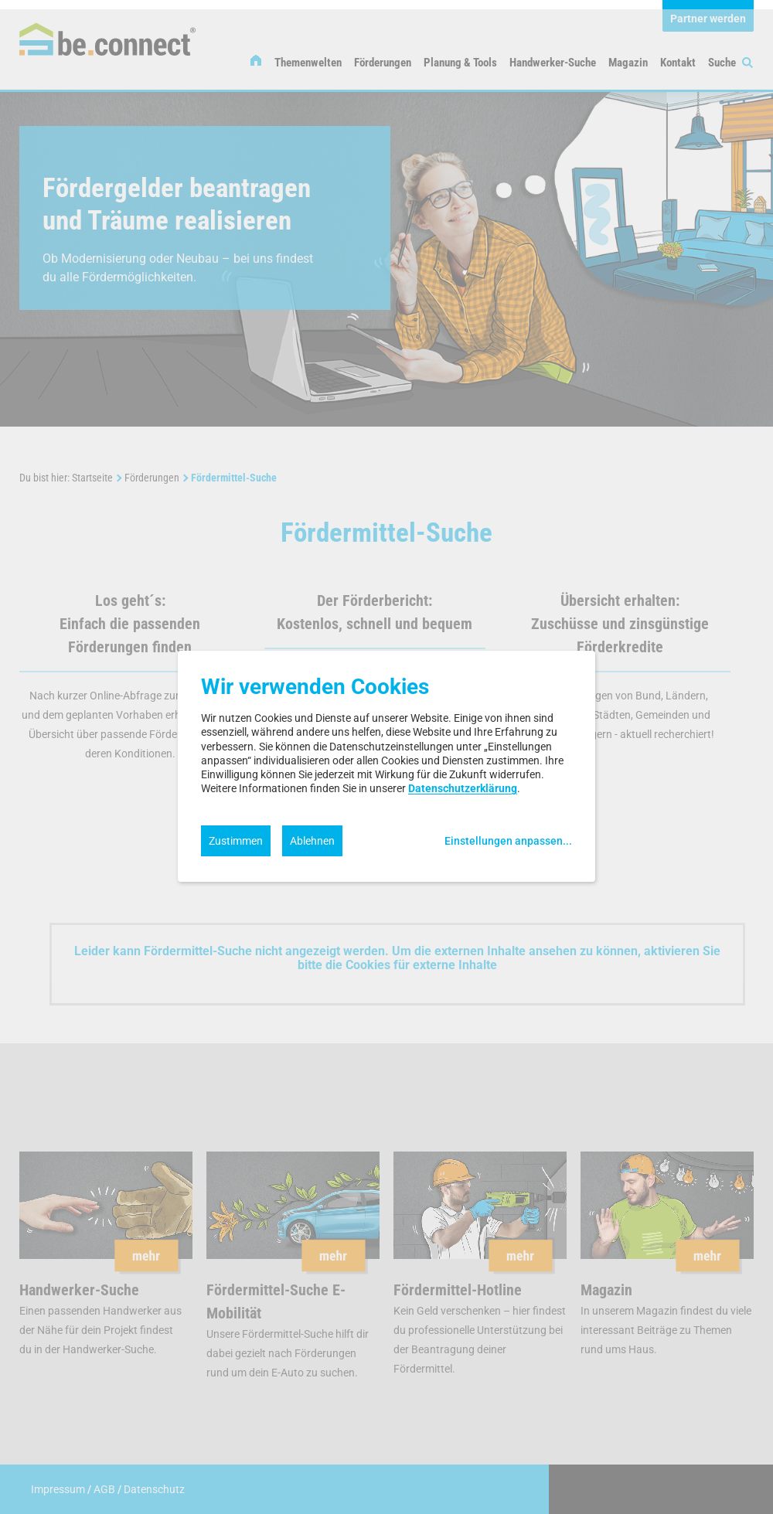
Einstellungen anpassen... (508, 841)
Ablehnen (312, 841)
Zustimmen (236, 841)
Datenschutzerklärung (462, 788)
